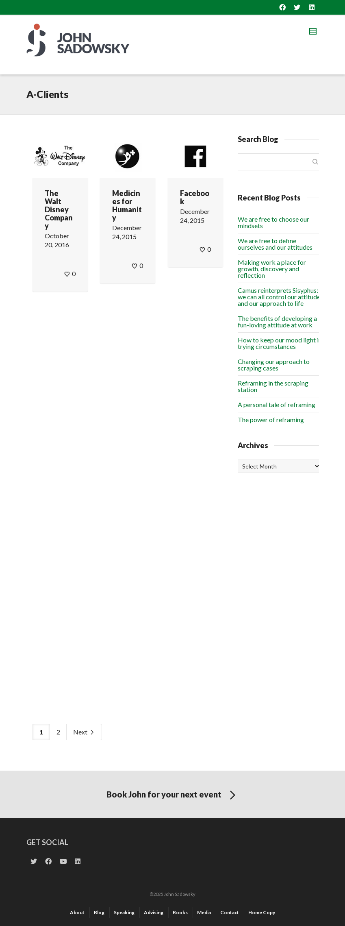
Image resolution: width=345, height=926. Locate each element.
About (77, 912)
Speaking (124, 912)
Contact (229, 912)
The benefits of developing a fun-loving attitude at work (277, 321)
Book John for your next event (172, 795)
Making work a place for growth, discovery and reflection (272, 268)
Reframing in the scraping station (273, 386)
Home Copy (261, 912)
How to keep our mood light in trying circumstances (280, 343)
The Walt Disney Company (59, 209)
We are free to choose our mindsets (273, 222)
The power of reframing (271, 419)
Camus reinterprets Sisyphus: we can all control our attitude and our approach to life (279, 296)
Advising (153, 912)
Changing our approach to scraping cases (274, 364)
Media (204, 912)
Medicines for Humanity (127, 205)
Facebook (194, 197)
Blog (99, 912)
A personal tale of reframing (276, 404)
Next (84, 732)
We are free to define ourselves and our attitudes (275, 244)
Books (180, 912)
